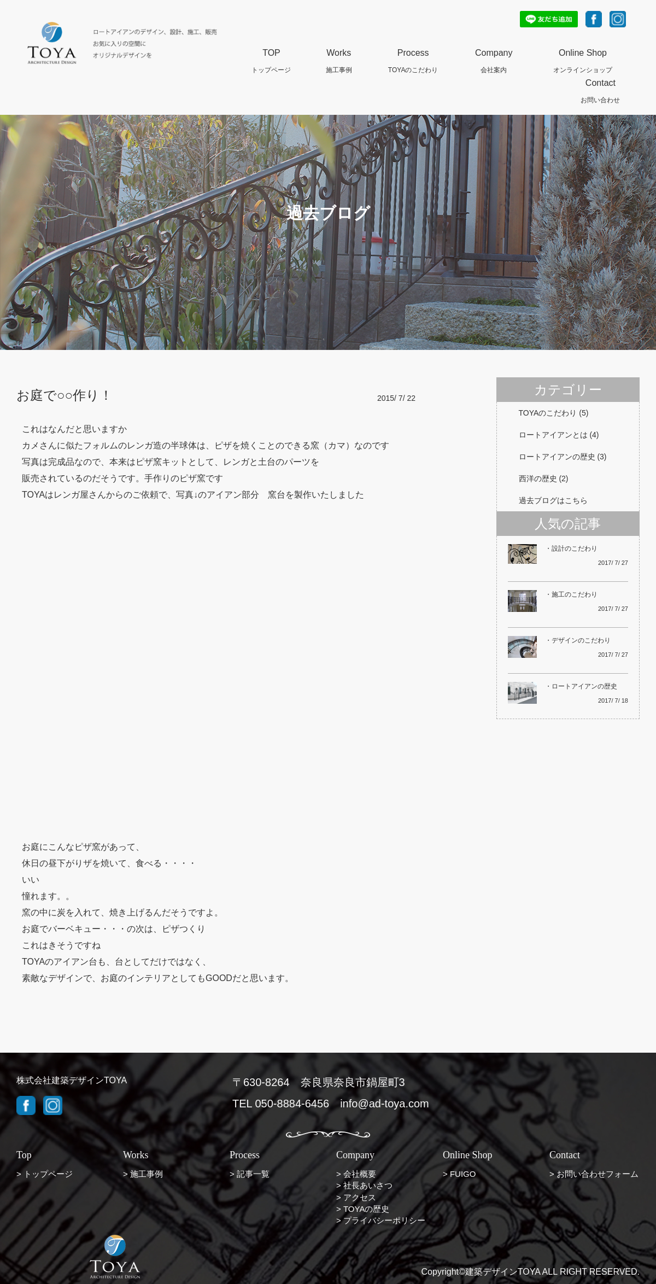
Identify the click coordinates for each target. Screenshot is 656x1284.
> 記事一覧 (250, 1173)
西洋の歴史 (538, 478)
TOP (271, 53)
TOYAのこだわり (548, 412)
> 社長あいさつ (364, 1185)
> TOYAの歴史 (362, 1208)
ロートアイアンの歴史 (557, 456)
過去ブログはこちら (553, 500)
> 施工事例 (143, 1173)
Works (338, 53)
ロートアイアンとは (553, 434)
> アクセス (356, 1197)
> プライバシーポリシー (380, 1220)
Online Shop (583, 53)
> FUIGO (459, 1173)
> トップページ (44, 1173)
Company (493, 53)
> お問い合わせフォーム (594, 1173)
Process (413, 53)
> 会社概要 (356, 1173)
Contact (600, 83)
